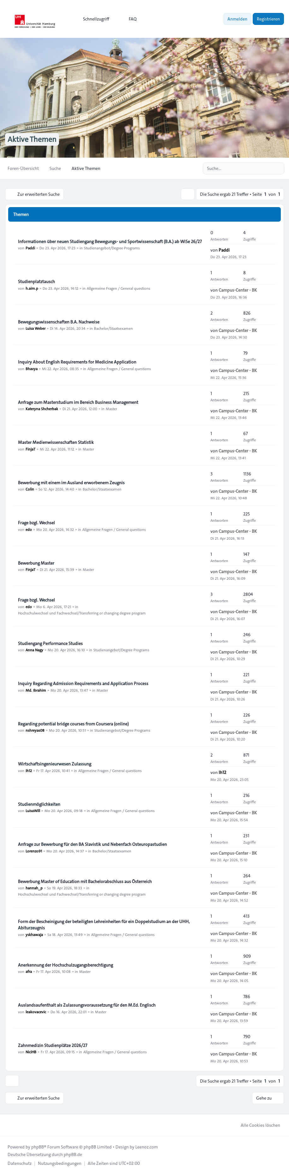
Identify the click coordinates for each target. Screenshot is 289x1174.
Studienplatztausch (36, 282)
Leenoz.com (146, 1147)
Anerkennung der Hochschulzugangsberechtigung (65, 965)
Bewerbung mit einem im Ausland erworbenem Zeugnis (71, 482)
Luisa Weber (35, 328)
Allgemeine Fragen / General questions (118, 288)
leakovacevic (36, 1011)
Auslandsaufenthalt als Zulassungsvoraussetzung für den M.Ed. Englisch (87, 1005)
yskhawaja (34, 934)
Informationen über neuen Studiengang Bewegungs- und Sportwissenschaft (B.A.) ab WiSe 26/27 (110, 241)
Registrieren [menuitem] (268, 19)
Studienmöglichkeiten (39, 804)
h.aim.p (32, 288)
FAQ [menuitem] (129, 19)
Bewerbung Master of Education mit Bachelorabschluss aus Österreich (85, 881)
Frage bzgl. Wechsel (36, 523)
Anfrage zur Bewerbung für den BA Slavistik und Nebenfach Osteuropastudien (92, 844)
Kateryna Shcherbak (42, 408)
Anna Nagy (34, 649)
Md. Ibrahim (36, 690)
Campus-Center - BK (238, 290)
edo (29, 529)
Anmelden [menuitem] (237, 19)
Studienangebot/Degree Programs (112, 247)
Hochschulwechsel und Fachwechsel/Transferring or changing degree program (82, 612)
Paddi (30, 247)
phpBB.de (73, 1154)
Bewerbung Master (36, 563)
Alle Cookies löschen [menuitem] (256, 1125)
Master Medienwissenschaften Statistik (56, 442)
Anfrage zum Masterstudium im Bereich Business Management (78, 402)
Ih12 (29, 770)
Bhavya (32, 368)
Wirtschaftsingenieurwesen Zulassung (54, 764)
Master (111, 408)
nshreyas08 (35, 730)
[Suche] (266, 168)
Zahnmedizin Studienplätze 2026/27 (52, 1045)
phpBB (37, 1147)
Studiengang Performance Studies (50, 643)
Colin (30, 488)
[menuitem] (93, 19)
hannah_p (34, 887)
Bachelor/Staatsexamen (113, 328)
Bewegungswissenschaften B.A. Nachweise (58, 322)
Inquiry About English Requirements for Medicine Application (77, 362)
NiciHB (31, 1051)
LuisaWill (33, 810)
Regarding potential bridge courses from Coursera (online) (73, 724)
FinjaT (30, 448)
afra (29, 971)
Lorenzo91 (34, 850)
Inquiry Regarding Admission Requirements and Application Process (83, 684)
